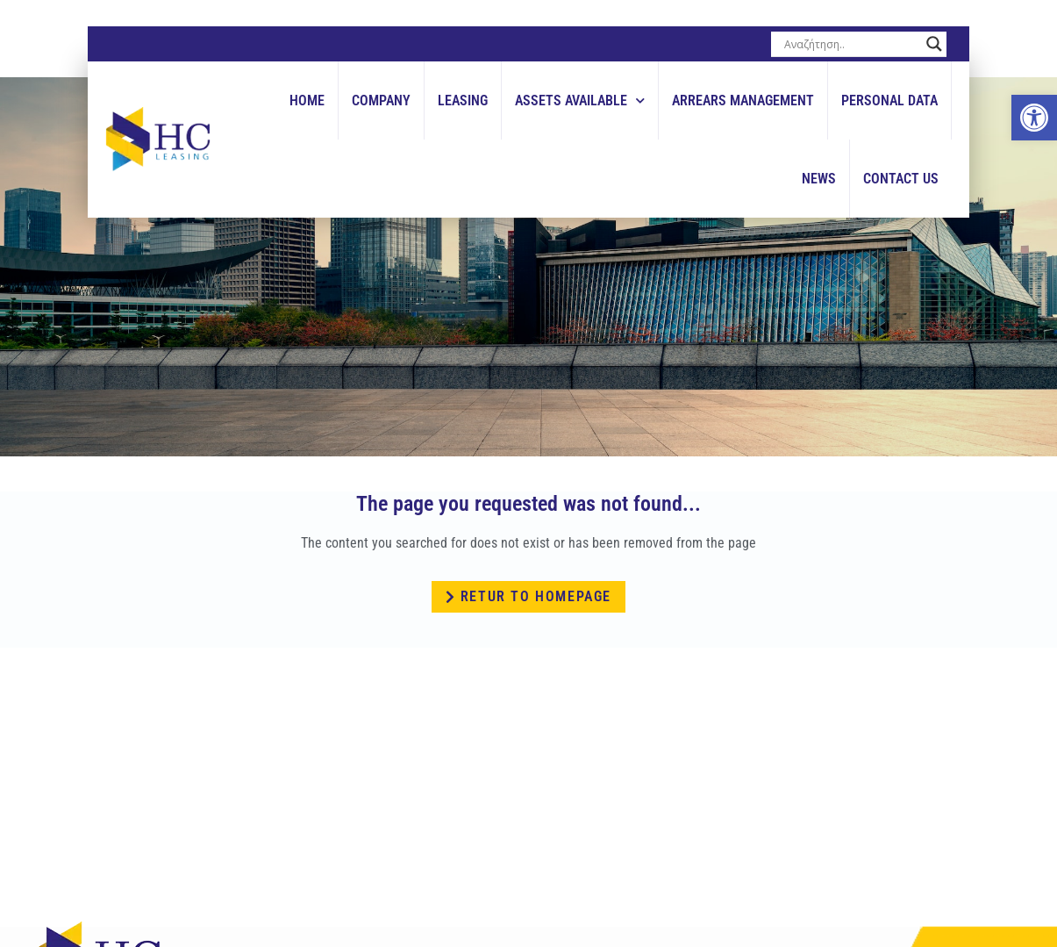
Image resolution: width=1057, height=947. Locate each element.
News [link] (819, 178)
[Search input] (851, 44)
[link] (1034, 117)
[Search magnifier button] (934, 44)
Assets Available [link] (580, 100)
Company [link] (381, 100)
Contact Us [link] (901, 178)
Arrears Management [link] (743, 100)
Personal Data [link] (889, 100)
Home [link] (307, 100)
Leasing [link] (463, 100)
